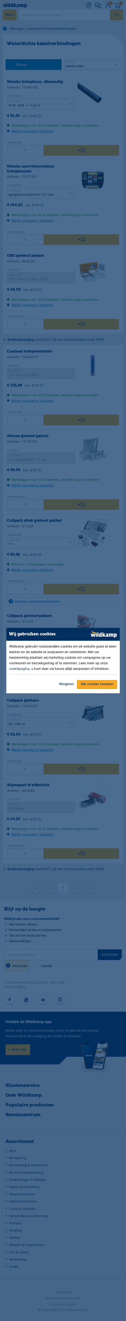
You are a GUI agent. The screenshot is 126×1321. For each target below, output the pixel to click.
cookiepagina (19, 668)
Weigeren (66, 684)
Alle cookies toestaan (97, 684)
